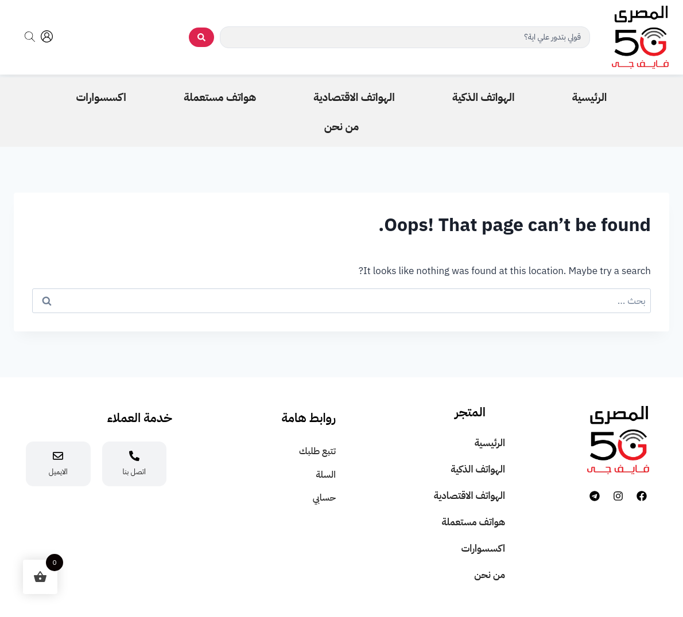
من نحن (489, 575)
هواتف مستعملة (473, 522)
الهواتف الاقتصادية (469, 496)
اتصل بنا (134, 471)
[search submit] (201, 37)
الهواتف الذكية (478, 469)
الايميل (58, 471)
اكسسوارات (483, 548)
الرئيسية (490, 443)
